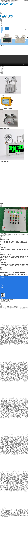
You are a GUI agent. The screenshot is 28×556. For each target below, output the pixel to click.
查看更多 (1, 236)
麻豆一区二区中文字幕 (20, 512)
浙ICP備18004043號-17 (3, 301)
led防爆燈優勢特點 (4, 247)
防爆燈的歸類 (3, 262)
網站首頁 (1, 19)
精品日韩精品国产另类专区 (20, 513)
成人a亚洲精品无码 (5, 510)
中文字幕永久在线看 (16, 511)
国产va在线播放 (8, 513)
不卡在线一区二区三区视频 (13, 513)
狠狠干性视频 (15, 512)
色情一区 (10, 509)
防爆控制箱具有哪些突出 (3, 233)
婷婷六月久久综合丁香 (2, 513)
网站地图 (17, 308)
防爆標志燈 (1, 71)
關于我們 (1, 20)
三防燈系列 (1, 75)
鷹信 (9, 301)
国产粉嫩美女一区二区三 (11, 512)
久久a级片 (16, 510)
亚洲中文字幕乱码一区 (18, 514)
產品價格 (1, 9)
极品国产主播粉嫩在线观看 (12, 514)
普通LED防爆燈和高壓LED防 (6, 254)
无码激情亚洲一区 (25, 512)
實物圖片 (1, 11)
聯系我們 (1, 13)
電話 (0, 304)
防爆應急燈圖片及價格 (4, 271)
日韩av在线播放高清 (4, 512)
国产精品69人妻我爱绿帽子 (16, 515)
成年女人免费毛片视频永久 (21, 509)
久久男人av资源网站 (11, 511)
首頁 (0, 299)
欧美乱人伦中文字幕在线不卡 (19, 508)
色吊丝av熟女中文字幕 (14, 509)
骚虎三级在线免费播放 (6, 514)
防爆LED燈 (1, 68)
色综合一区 (7, 509)
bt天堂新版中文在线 (3, 509)
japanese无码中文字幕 (5, 511)
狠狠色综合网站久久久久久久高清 (6, 515)
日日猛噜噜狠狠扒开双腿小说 (21, 510)
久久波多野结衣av (22, 515)
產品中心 (1, 10)
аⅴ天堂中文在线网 (13, 508)
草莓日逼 (12, 515)
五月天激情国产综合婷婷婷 (11, 510)
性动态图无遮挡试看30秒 (5, 516)
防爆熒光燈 (1, 69)
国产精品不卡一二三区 (24, 514)
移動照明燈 (1, 74)
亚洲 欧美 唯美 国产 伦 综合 (7, 508)
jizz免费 (1, 515)
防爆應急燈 (1, 70)
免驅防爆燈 (1, 72)
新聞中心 (1, 12)
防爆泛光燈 (1, 73)
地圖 (0, 303)
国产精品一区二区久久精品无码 (23, 511)
